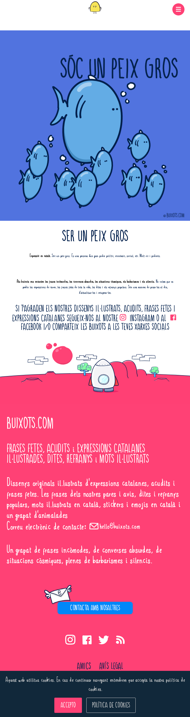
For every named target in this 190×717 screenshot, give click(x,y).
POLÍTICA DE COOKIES (111, 705)
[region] (95, 606)
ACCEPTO (68, 705)
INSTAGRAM (136, 318)
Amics (84, 666)
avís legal (111, 666)
